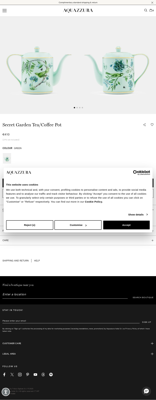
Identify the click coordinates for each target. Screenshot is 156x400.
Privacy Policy (131, 329)
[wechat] (51, 374)
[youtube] (35, 374)
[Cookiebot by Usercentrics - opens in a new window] (135, 172)
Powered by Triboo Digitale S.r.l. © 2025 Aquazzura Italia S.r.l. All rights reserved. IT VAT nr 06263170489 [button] (20, 391)
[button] (152, 3)
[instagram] (20, 374)
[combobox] (65, 296)
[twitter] (12, 374)
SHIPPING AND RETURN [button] (15, 260)
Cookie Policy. (94, 201)
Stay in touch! (12, 310)
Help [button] (37, 260)
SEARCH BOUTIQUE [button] (143, 297)
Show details (136, 214)
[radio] (7, 158)
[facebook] (4, 374)
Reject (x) (29, 225)
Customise (78, 225)
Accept (126, 225)
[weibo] (43, 374)
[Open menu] (4, 11)
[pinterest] (27, 374)
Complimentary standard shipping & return (78, 2)
